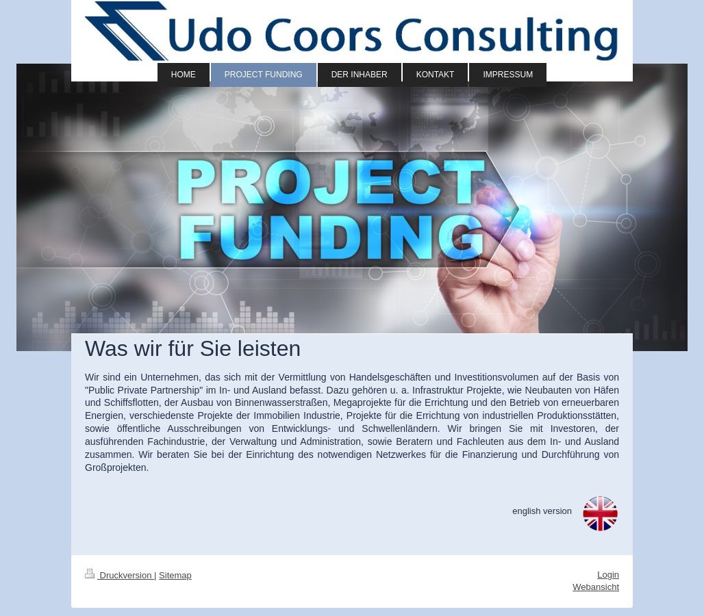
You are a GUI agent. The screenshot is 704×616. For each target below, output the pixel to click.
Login (608, 574)
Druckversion (119, 575)
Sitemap (175, 575)
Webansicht (596, 587)
